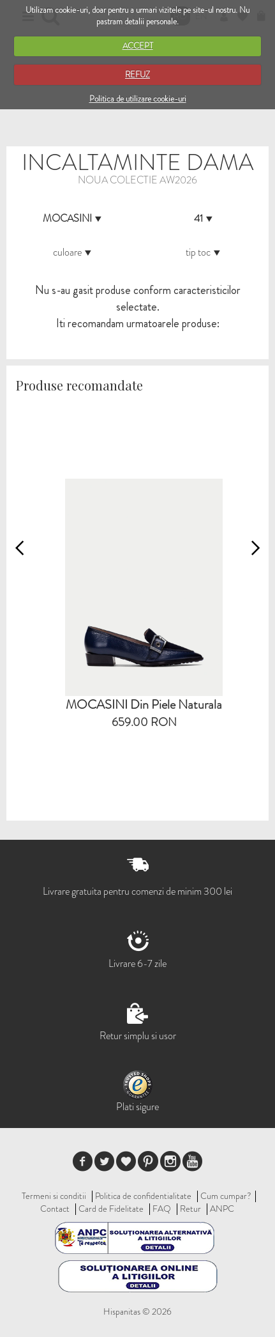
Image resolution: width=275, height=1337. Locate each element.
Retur (190, 1208)
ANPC (222, 1208)
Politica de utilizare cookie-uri (137, 99)
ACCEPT (138, 46)
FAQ (161, 1208)
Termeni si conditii (54, 1195)
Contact (55, 1208)
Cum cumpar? (225, 1195)
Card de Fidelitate (111, 1208)
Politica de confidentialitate (143, 1195)
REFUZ (137, 74)
